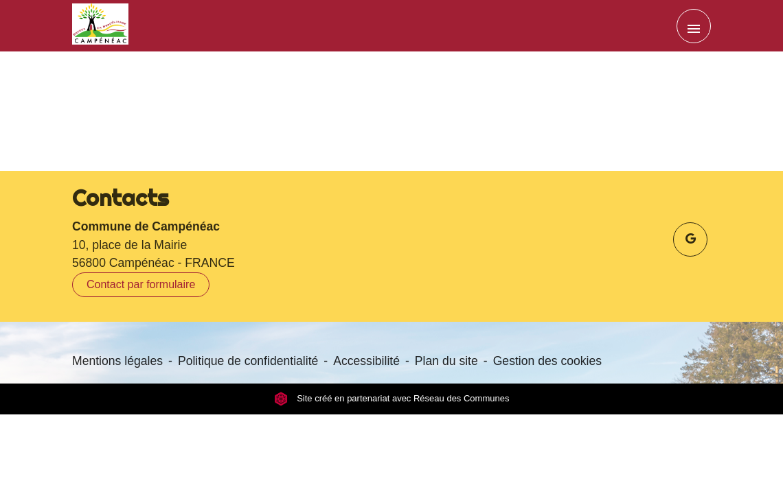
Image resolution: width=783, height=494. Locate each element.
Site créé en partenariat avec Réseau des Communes (392, 399)
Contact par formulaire (141, 284)
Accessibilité (366, 361)
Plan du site (446, 361)
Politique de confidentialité (248, 361)
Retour (391, 120)
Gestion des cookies (547, 361)
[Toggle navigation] (694, 26)
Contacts (120, 197)
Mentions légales (117, 361)
